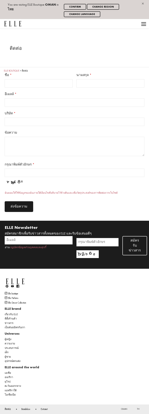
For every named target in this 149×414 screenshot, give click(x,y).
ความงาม (10, 344)
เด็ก (7, 352)
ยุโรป (7, 382)
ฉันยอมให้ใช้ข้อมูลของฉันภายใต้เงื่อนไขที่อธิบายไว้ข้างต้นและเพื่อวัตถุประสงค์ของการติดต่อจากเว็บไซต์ (61, 193)
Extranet (44, 409)
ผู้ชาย (8, 357)
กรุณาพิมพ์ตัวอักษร (18, 164)
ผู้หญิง (8, 339)
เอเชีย (8, 373)
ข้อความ (11, 132)
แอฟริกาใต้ (10, 390)
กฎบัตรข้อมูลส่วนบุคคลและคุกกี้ (28, 247)
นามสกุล (82, 75)
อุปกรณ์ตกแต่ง (12, 361)
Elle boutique (11, 293)
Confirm (75, 7)
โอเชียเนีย (10, 395)
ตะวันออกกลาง (13, 386)
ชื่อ (7, 75)
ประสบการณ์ (12, 348)
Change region (103, 7)
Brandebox (25, 409)
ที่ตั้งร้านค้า (11, 319)
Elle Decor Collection (15, 302)
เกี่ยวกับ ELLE (11, 314)
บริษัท (9, 113)
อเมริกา (9, 377)
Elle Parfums (11, 297)
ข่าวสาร (9, 323)
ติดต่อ (8, 409)
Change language (82, 14)
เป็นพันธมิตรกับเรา (15, 327)
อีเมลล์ (9, 94)
